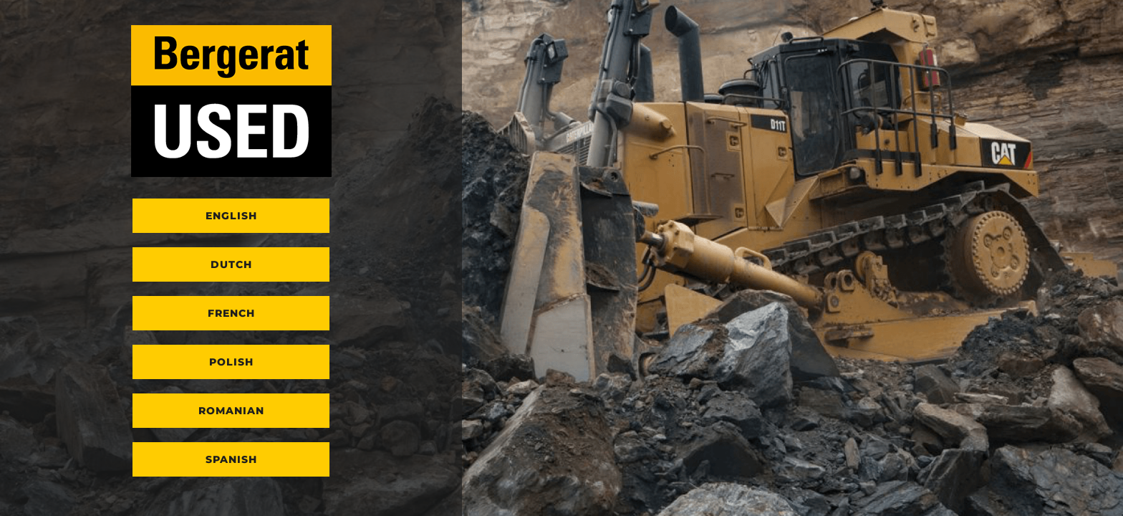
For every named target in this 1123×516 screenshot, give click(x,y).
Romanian (231, 410)
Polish (231, 361)
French (231, 313)
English (231, 215)
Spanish (231, 459)
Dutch (231, 264)
